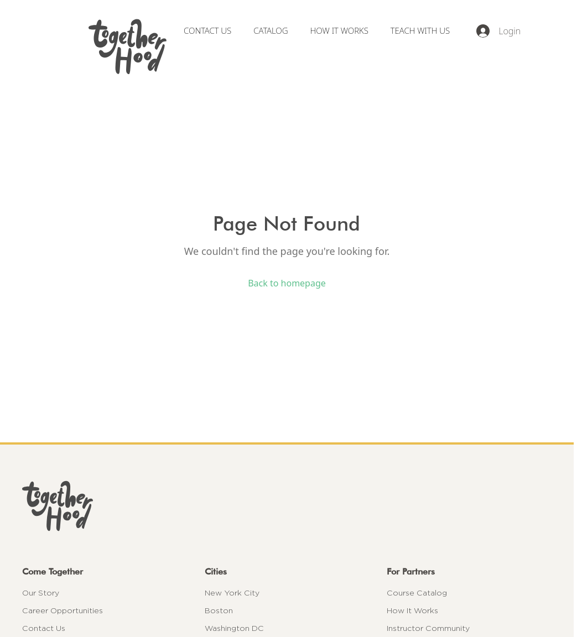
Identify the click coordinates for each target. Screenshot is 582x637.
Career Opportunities (62, 610)
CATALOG (270, 30)
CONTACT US (207, 30)
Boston (219, 610)
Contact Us (43, 628)
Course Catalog (417, 592)
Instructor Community (428, 628)
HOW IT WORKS (339, 30)
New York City (232, 592)
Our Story (40, 592)
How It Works (412, 610)
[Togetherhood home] (287, 505)
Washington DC (234, 628)
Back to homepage (287, 283)
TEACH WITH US (420, 30)
